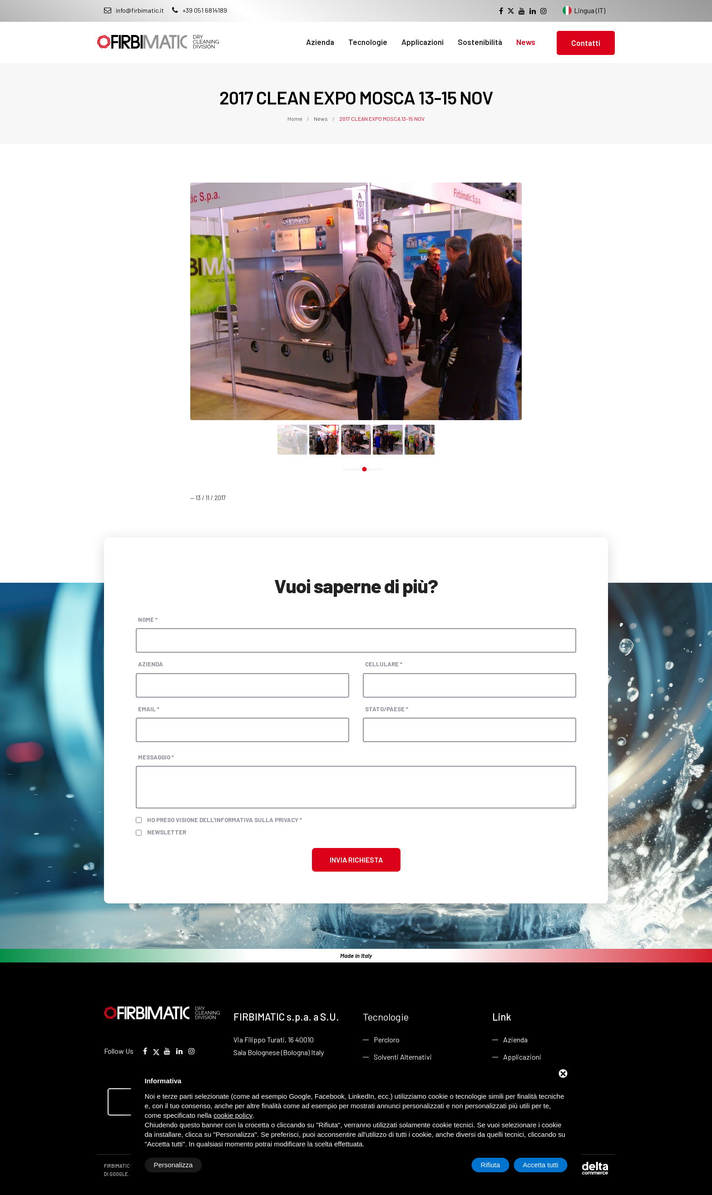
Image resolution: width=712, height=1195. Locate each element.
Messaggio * (156, 757)
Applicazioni (422, 41)
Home (295, 118)
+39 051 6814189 (199, 10)
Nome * (148, 619)
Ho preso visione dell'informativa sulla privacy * (224, 819)
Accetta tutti (540, 1165)
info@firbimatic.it (134, 10)
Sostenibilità (480, 41)
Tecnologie (367, 41)
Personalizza (173, 1165)
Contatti (585, 42)
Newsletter (166, 832)
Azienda (320, 41)
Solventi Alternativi (403, 1056)
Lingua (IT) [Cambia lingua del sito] (584, 10)
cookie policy (232, 1115)
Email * (148, 709)
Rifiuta (490, 1165)
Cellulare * (383, 664)
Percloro (387, 1039)
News (525, 41)
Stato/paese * (386, 709)
